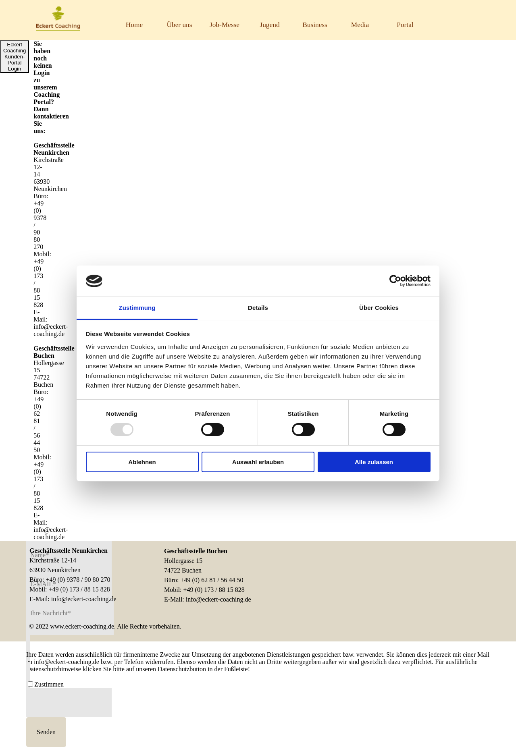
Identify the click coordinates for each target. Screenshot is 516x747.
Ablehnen (142, 462)
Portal (405, 25)
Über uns (179, 25)
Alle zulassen (374, 462)
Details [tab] (258, 307)
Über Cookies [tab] (379, 307)
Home (134, 25)
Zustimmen (49, 684)
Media (360, 25)
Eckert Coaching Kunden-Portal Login (14, 57)
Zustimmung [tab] (137, 307)
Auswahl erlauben (258, 462)
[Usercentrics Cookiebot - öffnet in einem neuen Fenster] (395, 281)
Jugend (269, 25)
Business (314, 25)
